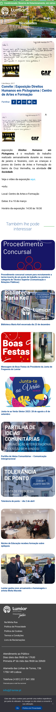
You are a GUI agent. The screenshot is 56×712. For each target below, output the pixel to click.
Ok (17, 708)
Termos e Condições (14, 635)
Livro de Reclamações (14, 640)
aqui (32, 179)
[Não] (52, 703)
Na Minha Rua (11, 622)
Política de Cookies (13, 631)
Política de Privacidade (15, 626)
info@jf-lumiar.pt (12, 690)
